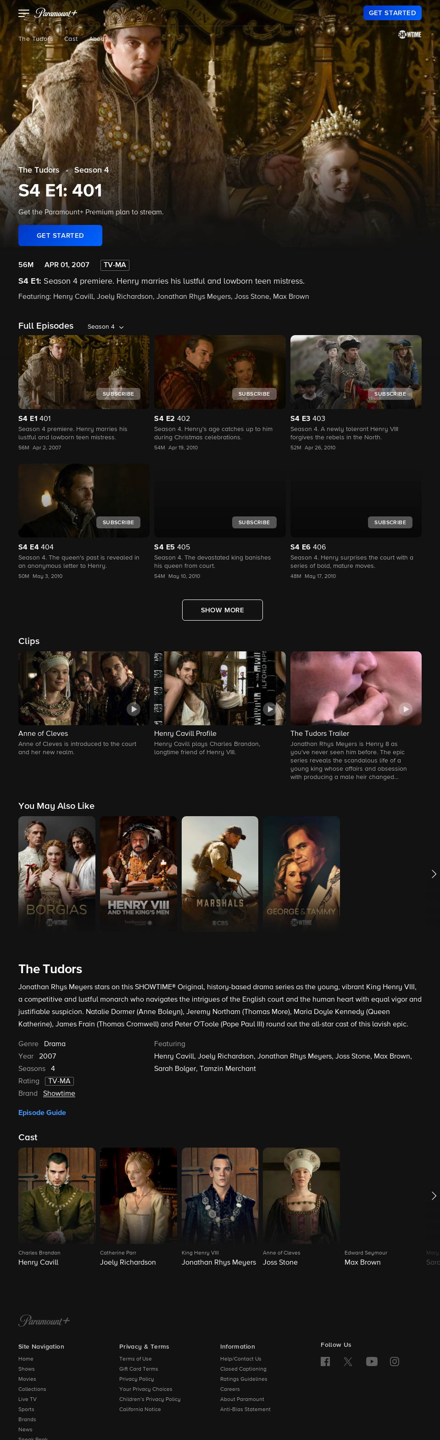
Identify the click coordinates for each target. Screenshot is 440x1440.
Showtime (59, 1094)
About (98, 39)
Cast (71, 39)
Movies (27, 1379)
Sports (26, 1409)
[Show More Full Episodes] (222, 610)
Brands (27, 1420)
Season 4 (91, 170)
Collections (32, 1389)
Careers (230, 1389)
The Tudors (35, 39)
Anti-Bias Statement (245, 1409)
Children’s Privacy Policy (150, 1399)
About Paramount (242, 1399)
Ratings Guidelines (243, 1379)
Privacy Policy (136, 1379)
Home (25, 1359)
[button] (24, 14)
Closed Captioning (243, 1369)
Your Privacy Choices (146, 1389)
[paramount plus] (56, 13)
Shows (26, 1369)
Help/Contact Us (241, 1359)
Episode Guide (42, 1112)
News (25, 1430)
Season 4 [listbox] (101, 327)
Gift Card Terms (138, 1369)
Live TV (27, 1399)
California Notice (140, 1409)
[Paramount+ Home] (44, 1321)
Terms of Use (135, 1359)
